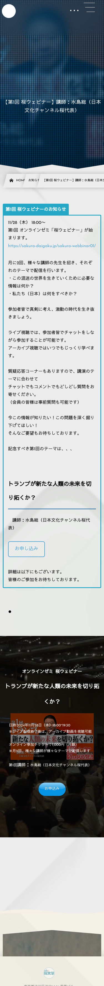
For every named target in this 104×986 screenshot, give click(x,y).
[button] (26, 549)
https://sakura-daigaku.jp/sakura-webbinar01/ (52, 246)
